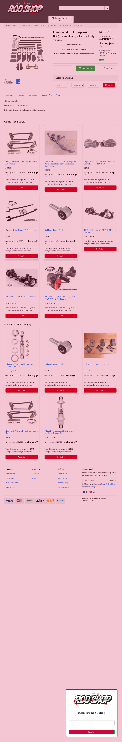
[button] (108, 68)
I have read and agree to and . (98, 485)
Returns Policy (63, 478)
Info (114, 39)
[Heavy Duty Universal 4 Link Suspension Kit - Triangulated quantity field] (62, 68)
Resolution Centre (12, 483)
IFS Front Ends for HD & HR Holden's (20, 297)
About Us (35, 474)
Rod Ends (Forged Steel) (54, 230)
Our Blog (35, 478)
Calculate (109, 85)
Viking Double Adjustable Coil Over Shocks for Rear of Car (59, 432)
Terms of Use (62, 474)
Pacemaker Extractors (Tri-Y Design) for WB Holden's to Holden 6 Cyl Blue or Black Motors (60, 163)
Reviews (51, 95)
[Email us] (84, 491)
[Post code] (93, 85)
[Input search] (82, 8)
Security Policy (63, 487)
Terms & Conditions (108, 484)
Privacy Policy (63, 483)
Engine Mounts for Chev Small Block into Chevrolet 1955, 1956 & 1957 (100, 162)
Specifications (33, 95)
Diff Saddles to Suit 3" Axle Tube (96, 364)
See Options (61, 189)
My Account (10, 474)
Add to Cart (85, 68)
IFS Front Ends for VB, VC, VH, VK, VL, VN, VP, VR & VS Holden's (61, 298)
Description (10, 95)
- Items (59, 19)
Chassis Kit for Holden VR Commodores (21, 230)
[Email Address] (95, 481)
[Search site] (106, 8)
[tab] (10, 95)
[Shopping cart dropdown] (72, 19)
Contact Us (10, 487)
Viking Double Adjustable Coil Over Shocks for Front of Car (19, 365)
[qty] (62, 85)
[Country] (77, 85)
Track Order (10, 478)
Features (21, 95)
